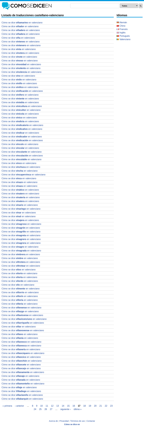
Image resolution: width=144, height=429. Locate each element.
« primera (7, 406)
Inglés (121, 32)
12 (52, 406)
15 (68, 406)
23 (111, 406)
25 (40, 409)
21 (100, 406)
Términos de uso (77, 421)
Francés (122, 29)
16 (73, 406)
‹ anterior (19, 406)
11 (47, 406)
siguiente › (65, 409)
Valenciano (123, 39)
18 (84, 406)
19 (90, 406)
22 (106, 406)
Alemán (122, 22)
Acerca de (53, 421)
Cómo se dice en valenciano (22, 22)
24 (35, 409)
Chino (121, 26)
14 (63, 406)
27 (51, 409)
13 (57, 406)
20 (95, 406)
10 (41, 406)
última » (77, 409)
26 (45, 409)
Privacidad (64, 421)
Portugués (123, 36)
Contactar (90, 421)
